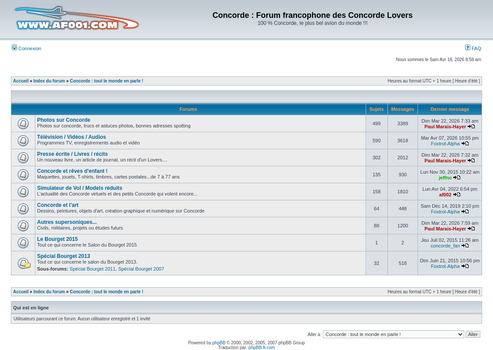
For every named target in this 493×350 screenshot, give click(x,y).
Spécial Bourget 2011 (93, 268)
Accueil (21, 81)
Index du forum (49, 81)
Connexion (26, 48)
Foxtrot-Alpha (445, 143)
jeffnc (445, 177)
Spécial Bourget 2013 (63, 256)
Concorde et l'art (58, 205)
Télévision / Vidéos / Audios (71, 137)
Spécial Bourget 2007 (141, 268)
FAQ (473, 48)
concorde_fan (445, 245)
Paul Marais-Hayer (445, 126)
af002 (445, 194)
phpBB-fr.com (262, 347)
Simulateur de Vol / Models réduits (79, 188)
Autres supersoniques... (67, 222)
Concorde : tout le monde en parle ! (106, 81)
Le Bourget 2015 (57, 239)
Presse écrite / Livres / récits (72, 154)
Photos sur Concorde (63, 120)
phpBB (219, 342)
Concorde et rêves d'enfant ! (72, 171)
